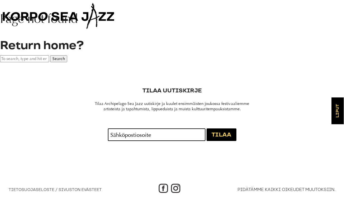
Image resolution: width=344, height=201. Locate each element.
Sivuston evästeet (80, 190)
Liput (337, 111)
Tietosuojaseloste (31, 190)
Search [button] (58, 58)
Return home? (42, 45)
